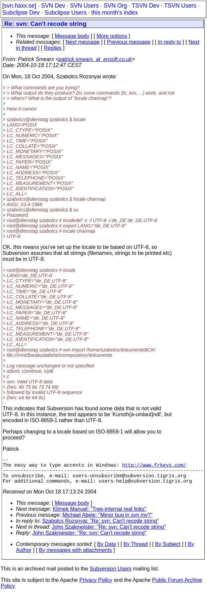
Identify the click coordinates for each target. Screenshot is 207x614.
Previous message (129, 42)
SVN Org (115, 5)
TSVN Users (180, 5)
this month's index (114, 12)
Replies (53, 48)
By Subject (167, 551)
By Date (106, 551)
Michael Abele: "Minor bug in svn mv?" (108, 521)
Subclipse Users (65, 12)
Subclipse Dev (20, 12)
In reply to (169, 42)
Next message (82, 42)
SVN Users (84, 5)
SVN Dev (53, 5)
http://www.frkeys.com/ (154, 467)
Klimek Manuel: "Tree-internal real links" (99, 515)
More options (112, 36)
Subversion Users (110, 575)
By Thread (136, 551)
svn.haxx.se (19, 5)
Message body (72, 36)
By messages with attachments (75, 557)
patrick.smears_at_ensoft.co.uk (94, 59)
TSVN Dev (145, 5)
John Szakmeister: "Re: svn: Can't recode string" (109, 533)
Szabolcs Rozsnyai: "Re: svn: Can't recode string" (100, 527)
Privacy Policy (95, 586)
